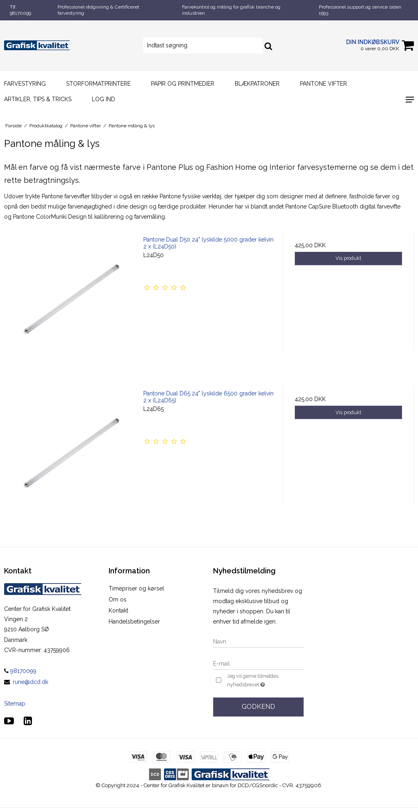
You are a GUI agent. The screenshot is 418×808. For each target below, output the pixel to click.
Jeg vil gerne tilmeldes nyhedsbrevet (265, 681)
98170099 (20, 671)
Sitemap (14, 703)
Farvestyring (25, 83)
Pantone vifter (323, 83)
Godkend (258, 706)
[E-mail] (258, 663)
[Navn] (258, 641)
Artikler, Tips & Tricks (37, 99)
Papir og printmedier (182, 83)
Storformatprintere (98, 83)
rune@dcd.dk (30, 682)
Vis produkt (348, 258)
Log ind (103, 99)
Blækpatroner (257, 83)
